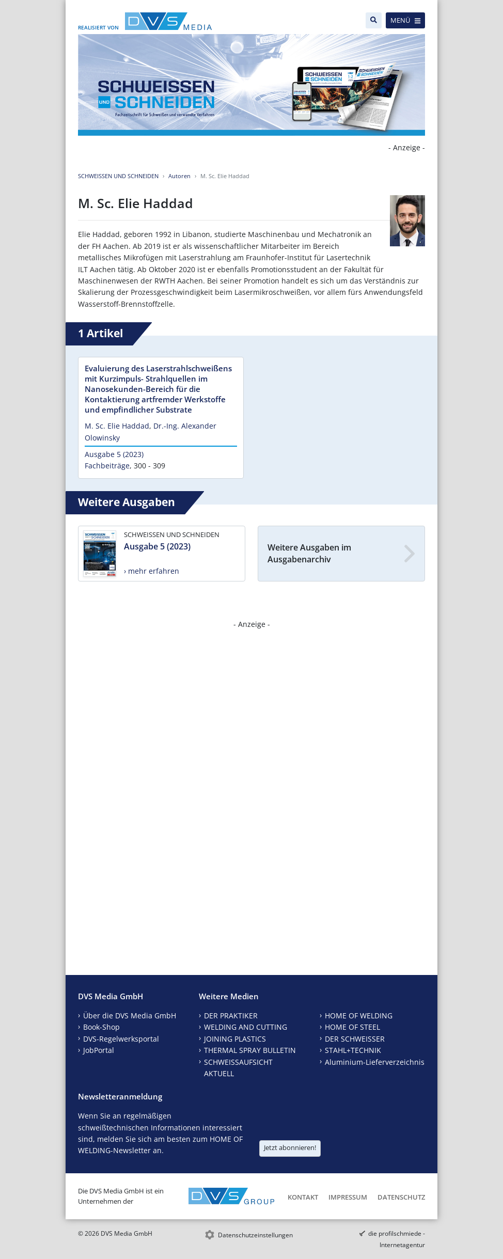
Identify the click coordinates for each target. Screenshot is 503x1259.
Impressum (347, 1197)
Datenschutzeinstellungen (255, 1235)
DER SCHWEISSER (355, 1039)
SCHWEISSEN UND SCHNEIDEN (118, 176)
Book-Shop (101, 1027)
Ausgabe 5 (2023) (114, 454)
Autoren (179, 176)
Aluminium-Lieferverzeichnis (375, 1062)
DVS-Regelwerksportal (121, 1039)
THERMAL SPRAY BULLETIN (250, 1050)
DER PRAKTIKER (231, 1015)
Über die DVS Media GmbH (129, 1015)
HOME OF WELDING (358, 1015)
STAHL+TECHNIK (353, 1050)
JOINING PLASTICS (235, 1039)
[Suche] (374, 20)
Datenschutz (401, 1197)
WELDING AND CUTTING (245, 1027)
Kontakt (303, 1197)
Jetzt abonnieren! (290, 1147)
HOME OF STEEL (352, 1027)
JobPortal (98, 1050)
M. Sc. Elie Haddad (117, 426)
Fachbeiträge (107, 465)
